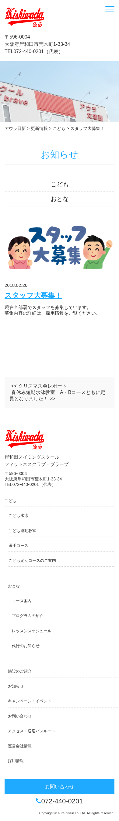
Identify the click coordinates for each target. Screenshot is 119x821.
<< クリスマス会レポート (39, 385)
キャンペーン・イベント (29, 701)
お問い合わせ (20, 716)
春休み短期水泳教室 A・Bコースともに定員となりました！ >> (57, 395)
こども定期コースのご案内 (32, 560)
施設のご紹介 (20, 671)
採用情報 (16, 760)
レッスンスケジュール (31, 631)
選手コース (18, 545)
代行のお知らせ (26, 645)
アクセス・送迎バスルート (31, 731)
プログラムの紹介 (28, 615)
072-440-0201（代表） (38, 51)
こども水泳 (18, 515)
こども (60, 184)
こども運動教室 (22, 530)
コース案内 (22, 601)
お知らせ (16, 686)
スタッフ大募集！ (33, 295)
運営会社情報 (20, 746)
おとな (60, 198)
